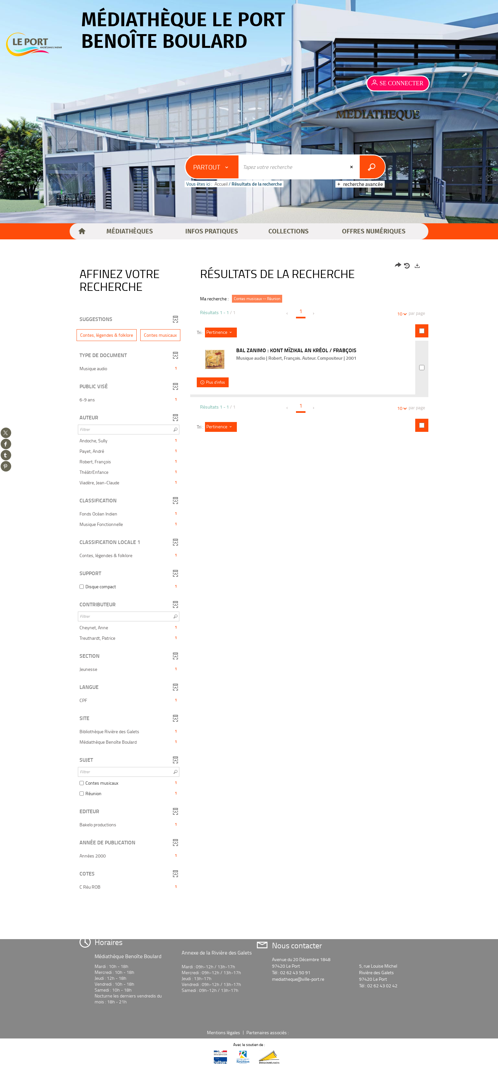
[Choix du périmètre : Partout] (212, 166)
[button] (129, 231)
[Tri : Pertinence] (221, 332)
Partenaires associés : (268, 1032)
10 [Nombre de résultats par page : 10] (400, 313)
